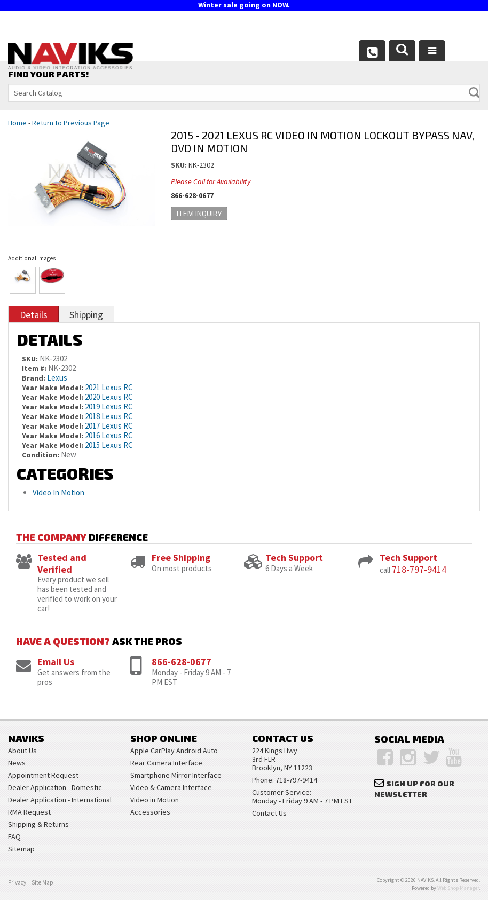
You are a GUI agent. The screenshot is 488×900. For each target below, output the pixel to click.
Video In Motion (58, 492)
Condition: (40, 455)
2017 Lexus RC (109, 426)
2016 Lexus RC (109, 435)
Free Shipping (181, 557)
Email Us (55, 662)
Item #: (35, 368)
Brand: (33, 378)
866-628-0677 (181, 662)
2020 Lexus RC (109, 397)
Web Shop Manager (458, 888)
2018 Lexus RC (109, 416)
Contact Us (269, 813)
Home (17, 123)
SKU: (179, 165)
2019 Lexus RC (109, 406)
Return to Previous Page (70, 123)
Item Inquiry (199, 213)
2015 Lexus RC (109, 445)
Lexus (57, 378)
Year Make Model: (52, 387)
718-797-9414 (419, 569)
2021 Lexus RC (109, 387)
